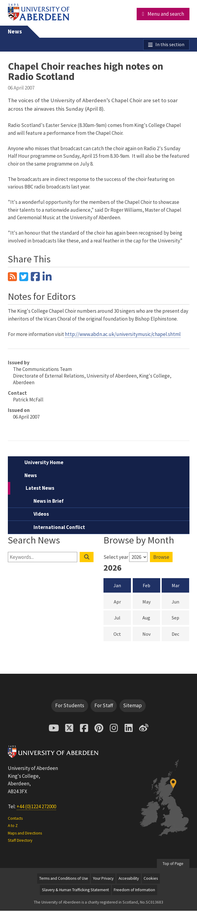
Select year (115, 558)
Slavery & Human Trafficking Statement (75, 891)
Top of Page (173, 864)
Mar (176, 587)
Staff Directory (20, 841)
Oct (122, 635)
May (151, 602)
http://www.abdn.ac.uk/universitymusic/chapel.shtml (123, 335)
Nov (151, 635)
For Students (69, 706)
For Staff (103, 706)
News (15, 31)
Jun (180, 602)
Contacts (15, 819)
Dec (180, 635)
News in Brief (48, 502)
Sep (180, 619)
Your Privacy (103, 879)
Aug (151, 619)
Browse (161, 558)
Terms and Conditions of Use (63, 879)
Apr (122, 602)
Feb (146, 587)
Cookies (151, 879)
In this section (169, 45)
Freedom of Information (134, 891)
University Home (43, 464)
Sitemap (132, 706)
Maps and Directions (25, 834)
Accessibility (129, 879)
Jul (122, 619)
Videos (41, 515)
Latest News (40, 489)
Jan (117, 587)
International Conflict (59, 528)
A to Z (13, 826)
